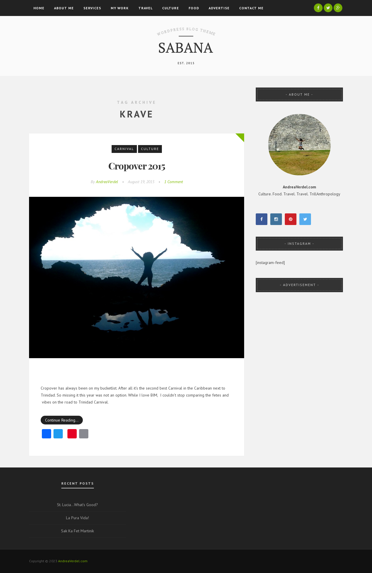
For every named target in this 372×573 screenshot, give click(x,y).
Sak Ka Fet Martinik (77, 530)
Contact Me (251, 8)
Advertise (219, 8)
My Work (120, 8)
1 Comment (173, 181)
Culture (170, 8)
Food (194, 8)
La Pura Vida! (77, 517)
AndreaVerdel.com (72, 561)
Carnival (124, 149)
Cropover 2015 (136, 165)
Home (38, 8)
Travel (145, 8)
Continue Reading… (61, 420)
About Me (64, 8)
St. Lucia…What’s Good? (77, 504)
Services (92, 8)
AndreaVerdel (107, 181)
